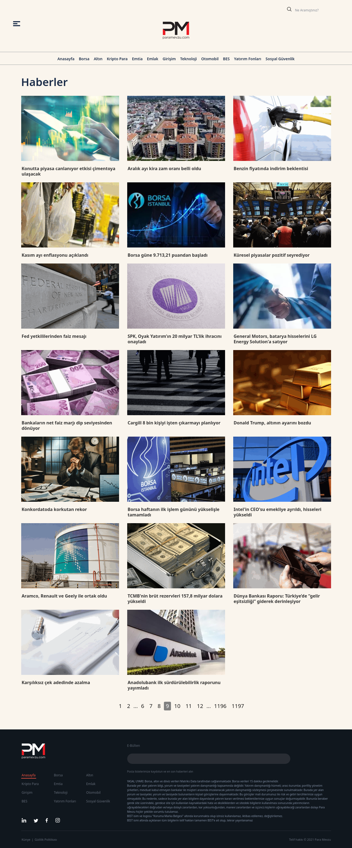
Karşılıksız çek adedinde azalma (56, 682)
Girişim (169, 58)
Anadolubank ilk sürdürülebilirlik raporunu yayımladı (174, 685)
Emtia (137, 58)
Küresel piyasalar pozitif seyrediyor (272, 255)
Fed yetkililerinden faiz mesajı (54, 336)
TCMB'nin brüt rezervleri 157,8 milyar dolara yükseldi (175, 598)
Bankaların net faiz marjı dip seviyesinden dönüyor (67, 425)
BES (226, 58)
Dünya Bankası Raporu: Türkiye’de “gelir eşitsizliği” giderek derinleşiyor (277, 598)
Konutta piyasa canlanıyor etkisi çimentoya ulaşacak (69, 171)
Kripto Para (117, 58)
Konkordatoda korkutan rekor (54, 509)
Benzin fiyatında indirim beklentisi (271, 168)
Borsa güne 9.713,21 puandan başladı (168, 255)
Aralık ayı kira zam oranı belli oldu (164, 168)
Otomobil (210, 58)
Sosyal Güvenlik (280, 58)
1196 (220, 706)
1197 (238, 706)
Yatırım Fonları (247, 58)
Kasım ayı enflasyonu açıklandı (55, 255)
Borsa (84, 58)
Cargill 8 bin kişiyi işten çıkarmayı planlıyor (174, 423)
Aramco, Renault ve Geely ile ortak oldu (64, 596)
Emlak (152, 58)
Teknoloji (188, 58)
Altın (98, 58)
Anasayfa (65, 58)
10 (177, 706)
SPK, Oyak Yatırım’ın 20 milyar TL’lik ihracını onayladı (175, 339)
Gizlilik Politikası (46, 839)
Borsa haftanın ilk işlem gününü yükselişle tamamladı (174, 512)
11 (189, 706)
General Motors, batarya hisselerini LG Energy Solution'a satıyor (275, 339)
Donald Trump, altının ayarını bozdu (272, 423)
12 (200, 706)
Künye (26, 839)
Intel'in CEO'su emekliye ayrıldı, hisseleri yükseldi (278, 512)
